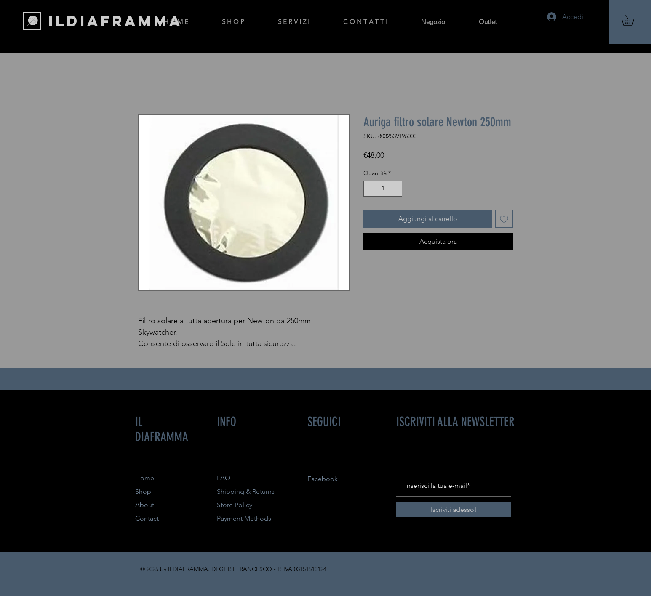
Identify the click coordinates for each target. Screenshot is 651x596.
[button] (633, 20)
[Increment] (395, 188)
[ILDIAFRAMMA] (115, 21)
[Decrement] (370, 188)
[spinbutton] (382, 188)
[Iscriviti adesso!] (453, 509)
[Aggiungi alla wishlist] (504, 219)
